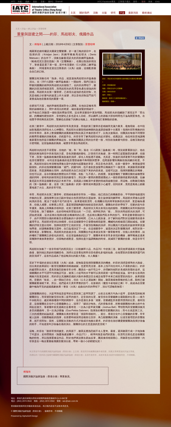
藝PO (50, 1)
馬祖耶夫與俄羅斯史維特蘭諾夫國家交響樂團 (124, 79)
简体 (150, 1)
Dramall (59, 1)
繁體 (143, 1)
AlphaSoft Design (30, 416)
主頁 (17, 29)
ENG (157, 1)
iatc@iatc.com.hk (70, 401)
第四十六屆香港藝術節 (117, 98)
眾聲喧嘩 (42, 29)
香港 (109, 95)
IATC (13, 1)
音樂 (112, 101)
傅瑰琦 (38, 44)
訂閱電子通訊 (124, 1)
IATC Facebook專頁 (106, 1)
